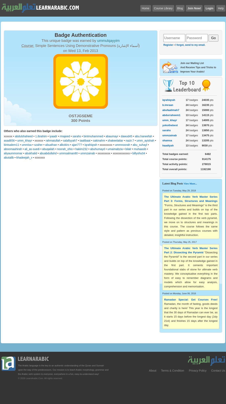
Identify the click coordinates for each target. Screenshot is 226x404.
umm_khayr (24, 140)
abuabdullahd (48, 153)
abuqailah (48, 149)
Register (168, 45)
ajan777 (77, 144)
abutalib (9, 157)
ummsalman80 (68, 153)
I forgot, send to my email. (190, 45)
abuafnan (51, 144)
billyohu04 (138, 153)
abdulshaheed (24, 136)
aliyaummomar (13, 153)
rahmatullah (53, 140)
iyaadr (53, 136)
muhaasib (140, 149)
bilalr (128, 149)
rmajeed (65, 136)
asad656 (9, 140)
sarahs (77, 136)
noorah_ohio (65, 149)
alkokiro (64, 144)
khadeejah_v (24, 157)
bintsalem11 (11, 144)
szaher (38, 144)
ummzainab (87, 153)
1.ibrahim (41, 136)
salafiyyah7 (70, 140)
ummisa (27, 144)
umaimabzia (115, 149)
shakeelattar (115, 140)
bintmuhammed (93, 136)
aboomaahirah (13, 149)
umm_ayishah (145, 140)
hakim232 (81, 149)
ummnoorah (122, 144)
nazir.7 (130, 140)
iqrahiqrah (90, 144)
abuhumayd (97, 149)
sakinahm (99, 140)
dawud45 (126, 136)
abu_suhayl (140, 144)
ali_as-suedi (32, 149)
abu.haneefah (143, 136)
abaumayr (112, 136)
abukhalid (31, 153)
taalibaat (85, 140)
